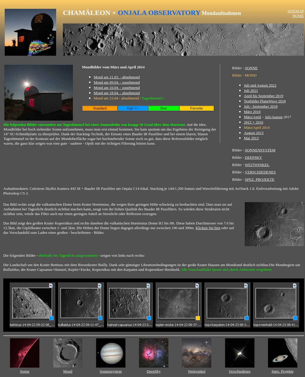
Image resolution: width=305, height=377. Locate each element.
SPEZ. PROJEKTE (259, 179)
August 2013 (254, 133)
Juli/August (273, 117)
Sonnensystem (111, 371)
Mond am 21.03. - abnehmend (117, 77)
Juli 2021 (251, 90)
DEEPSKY (253, 157)
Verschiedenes (239, 371)
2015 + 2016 (253, 122)
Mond (67, 371)
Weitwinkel (196, 371)
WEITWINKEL (257, 165)
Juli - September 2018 (260, 106)
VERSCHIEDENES (260, 172)
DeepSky (154, 371)
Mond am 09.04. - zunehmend (117, 82)
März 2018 (252, 111)
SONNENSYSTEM (260, 150)
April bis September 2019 (263, 96)
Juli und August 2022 (260, 85)
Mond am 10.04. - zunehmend (117, 87)
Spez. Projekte (283, 371)
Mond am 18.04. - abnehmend (117, 93)
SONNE (251, 68)
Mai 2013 (251, 138)
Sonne (25, 371)
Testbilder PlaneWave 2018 (265, 101)
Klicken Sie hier (208, 228)
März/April (252, 117)
